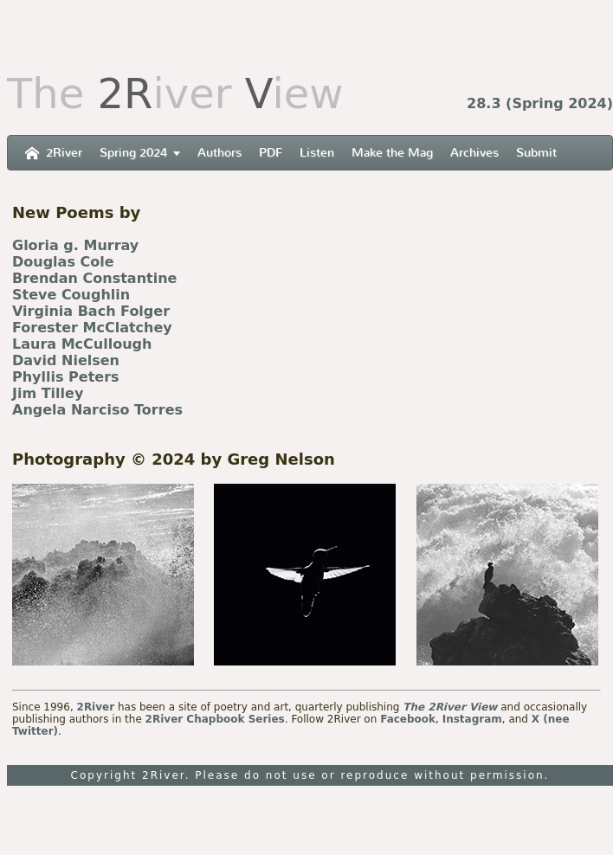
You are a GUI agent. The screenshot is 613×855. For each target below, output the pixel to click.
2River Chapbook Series (215, 719)
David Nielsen (65, 360)
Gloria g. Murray (75, 245)
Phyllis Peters (65, 377)
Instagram (472, 719)
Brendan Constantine (94, 278)
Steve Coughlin (71, 294)
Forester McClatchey (92, 327)
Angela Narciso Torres (97, 410)
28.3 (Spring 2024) (540, 103)
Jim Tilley (47, 393)
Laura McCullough (82, 344)
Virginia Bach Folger (91, 311)
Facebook (408, 719)
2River (96, 707)
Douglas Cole (63, 262)
